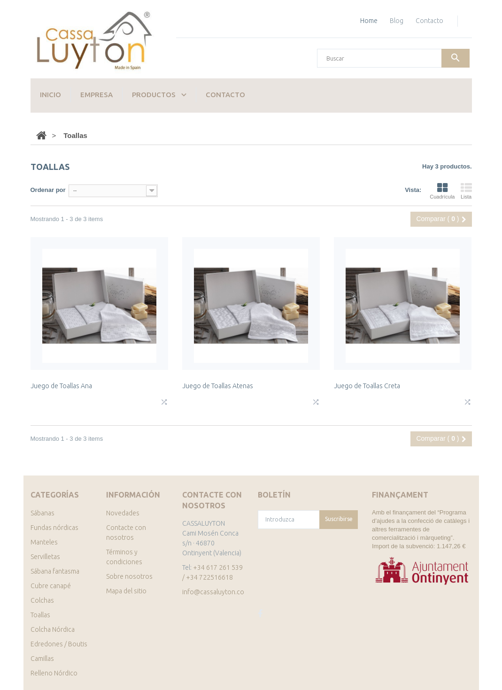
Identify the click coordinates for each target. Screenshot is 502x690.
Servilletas (45, 556)
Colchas (42, 600)
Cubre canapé (51, 586)
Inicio (50, 95)
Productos (154, 95)
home (369, 20)
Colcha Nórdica (53, 629)
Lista (466, 191)
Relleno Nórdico (54, 673)
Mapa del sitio (126, 591)
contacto (429, 20)
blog (396, 20)
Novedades (122, 513)
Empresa (96, 95)
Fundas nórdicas (54, 527)
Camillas (42, 658)
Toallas (40, 615)
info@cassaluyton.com (215, 592)
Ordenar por (48, 189)
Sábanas (42, 513)
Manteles (44, 542)
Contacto (225, 95)
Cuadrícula (442, 191)
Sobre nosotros (129, 576)
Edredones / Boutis (59, 644)
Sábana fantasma (55, 571)
